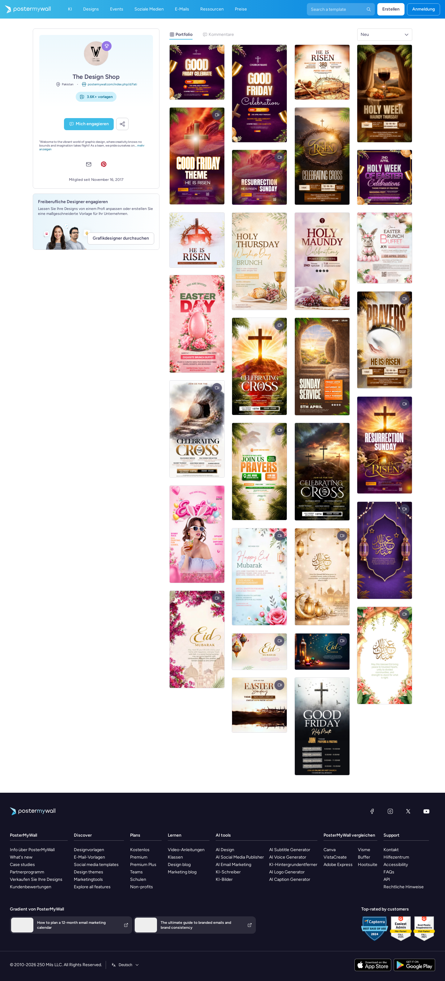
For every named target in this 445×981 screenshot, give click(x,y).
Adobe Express (338, 864)
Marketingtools (88, 879)
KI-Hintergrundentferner (293, 864)
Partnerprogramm (27, 872)
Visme (364, 849)
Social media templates (96, 864)
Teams (136, 872)
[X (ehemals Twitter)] (408, 811)
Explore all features (92, 886)
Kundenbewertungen (30, 886)
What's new (21, 857)
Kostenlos (140, 849)
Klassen (175, 857)
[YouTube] (426, 811)
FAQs (389, 872)
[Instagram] (390, 811)
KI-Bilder (224, 879)
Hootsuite (367, 864)
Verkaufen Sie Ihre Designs (36, 879)
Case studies (22, 864)
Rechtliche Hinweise (404, 886)
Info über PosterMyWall (32, 849)
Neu (365, 34)
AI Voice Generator (287, 857)
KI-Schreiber (228, 872)
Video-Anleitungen (186, 849)
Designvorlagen (89, 849)
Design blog (179, 864)
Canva (330, 849)
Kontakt (391, 849)
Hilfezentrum (396, 857)
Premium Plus (143, 864)
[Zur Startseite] (25, 9)
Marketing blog (182, 872)
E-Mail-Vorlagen (89, 857)
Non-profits (141, 886)
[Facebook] (372, 811)
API (387, 879)
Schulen (138, 879)
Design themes (88, 872)
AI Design (225, 849)
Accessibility (396, 864)
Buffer (364, 857)
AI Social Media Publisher (240, 857)
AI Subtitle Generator (289, 849)
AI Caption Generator (289, 879)
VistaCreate (335, 857)
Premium (138, 857)
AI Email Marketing (233, 864)
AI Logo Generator (287, 872)
